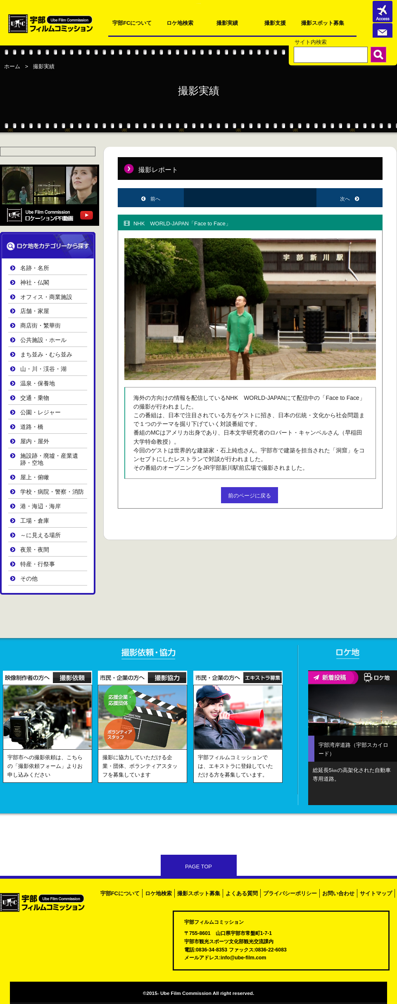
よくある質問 (242, 893)
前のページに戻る (249, 495)
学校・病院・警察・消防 (52, 492)
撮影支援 (275, 23)
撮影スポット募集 (322, 23)
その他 (29, 579)
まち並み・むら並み (46, 354)
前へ (155, 199)
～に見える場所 (40, 535)
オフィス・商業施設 (46, 297)
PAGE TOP (198, 866)
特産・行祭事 (37, 564)
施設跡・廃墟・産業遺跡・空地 (49, 459)
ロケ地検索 (179, 23)
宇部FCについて (132, 23)
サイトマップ (376, 893)
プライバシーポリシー (290, 893)
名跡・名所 (34, 268)
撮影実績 (227, 23)
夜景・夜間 (34, 550)
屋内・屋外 (34, 441)
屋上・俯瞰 (34, 477)
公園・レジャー (40, 412)
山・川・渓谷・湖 (43, 369)
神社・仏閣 (34, 283)
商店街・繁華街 (40, 326)
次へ (345, 199)
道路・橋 (31, 427)
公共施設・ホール (43, 340)
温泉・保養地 (37, 383)
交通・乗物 (34, 398)
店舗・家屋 (34, 311)
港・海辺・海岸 (40, 506)
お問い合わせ (338, 893)
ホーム (12, 66)
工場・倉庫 (34, 521)
